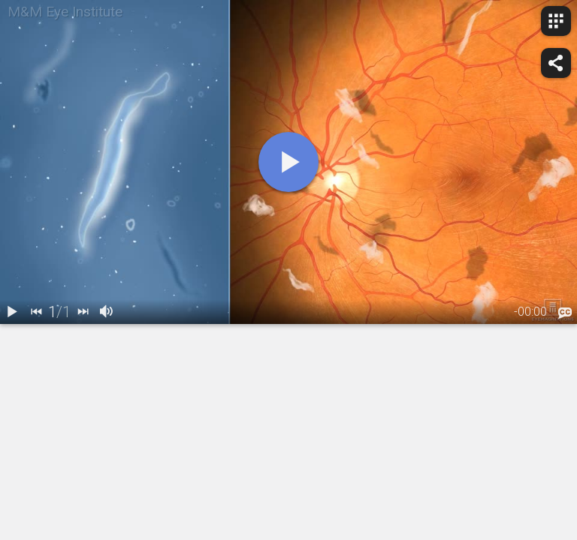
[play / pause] (12, 312)
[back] (36, 312)
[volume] (107, 312)
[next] (83, 312)
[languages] (565, 313)
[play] (288, 162)
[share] (556, 63)
